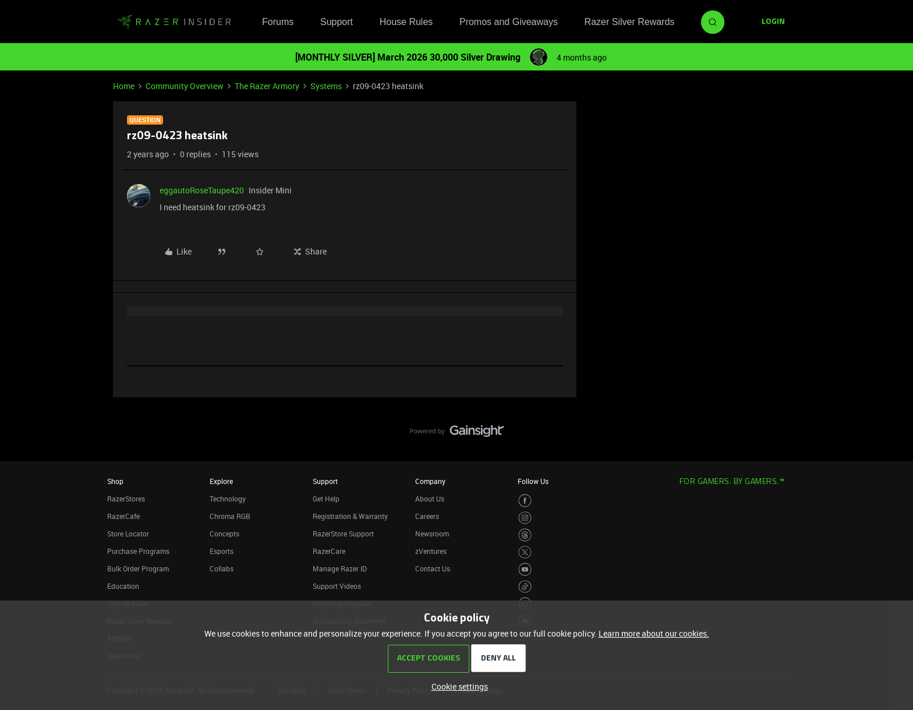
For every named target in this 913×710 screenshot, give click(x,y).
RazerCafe (123, 516)
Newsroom (432, 533)
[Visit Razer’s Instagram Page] (525, 518)
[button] (773, 22)
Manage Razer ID (340, 568)
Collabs (221, 568)
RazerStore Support (343, 533)
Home (124, 85)
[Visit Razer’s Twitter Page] (525, 552)
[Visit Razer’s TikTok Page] (525, 587)
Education (123, 586)
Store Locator (128, 533)
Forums (277, 22)
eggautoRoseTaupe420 (202, 190)
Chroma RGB (230, 516)
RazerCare (329, 551)
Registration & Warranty (350, 516)
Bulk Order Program (138, 568)
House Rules (406, 22)
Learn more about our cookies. (654, 633)
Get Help (326, 498)
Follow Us (533, 481)
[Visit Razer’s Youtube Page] (525, 569)
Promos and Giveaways (508, 22)
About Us (429, 498)
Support (336, 22)
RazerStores (126, 498)
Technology (228, 498)
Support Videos (337, 586)
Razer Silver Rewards (630, 22)
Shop (115, 481)
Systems (326, 85)
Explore (221, 481)
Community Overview (185, 85)
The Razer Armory (267, 85)
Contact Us (432, 568)
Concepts (224, 533)
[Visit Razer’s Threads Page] (525, 535)
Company (430, 481)
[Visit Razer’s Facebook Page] (525, 500)
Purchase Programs (138, 551)
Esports (221, 551)
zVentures (431, 551)
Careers (427, 516)
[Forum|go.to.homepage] (174, 22)
